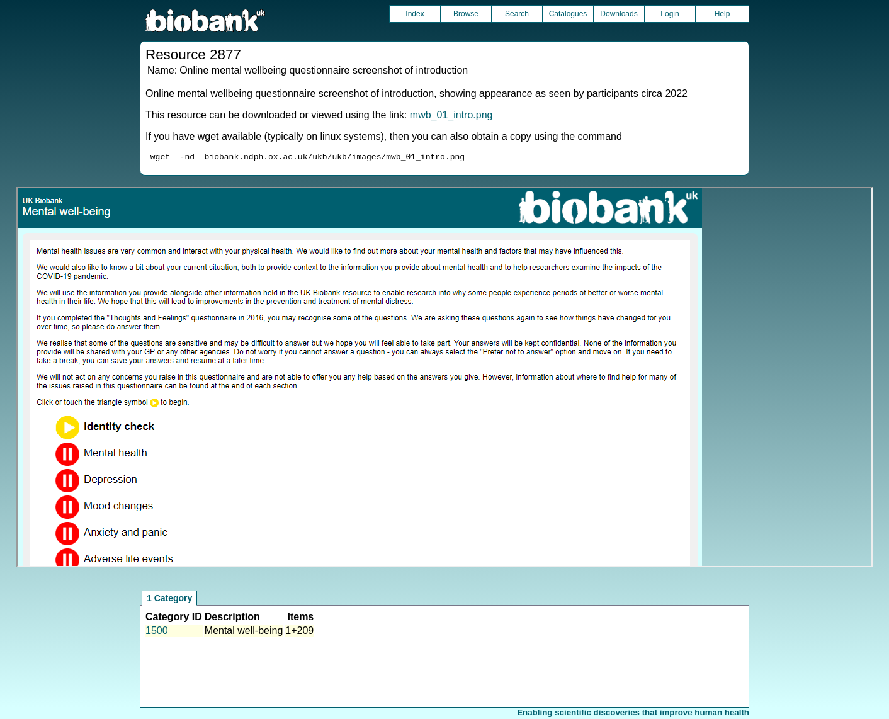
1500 (156, 632)
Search (517, 13)
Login (669, 13)
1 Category (169, 600)
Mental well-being (244, 632)
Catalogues (568, 13)
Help (722, 13)
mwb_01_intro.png (451, 115)
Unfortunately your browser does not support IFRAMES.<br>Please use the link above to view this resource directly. (444, 379)
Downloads (618, 13)
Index (414, 13)
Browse (465, 13)
